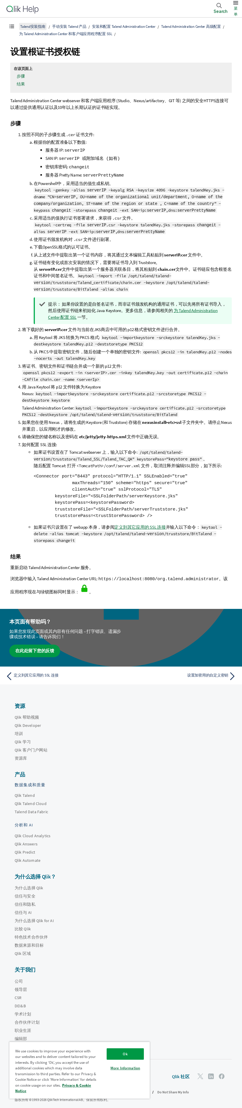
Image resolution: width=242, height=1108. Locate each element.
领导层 (21, 986)
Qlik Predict (25, 849)
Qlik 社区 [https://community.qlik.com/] (181, 1073)
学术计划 (23, 1010)
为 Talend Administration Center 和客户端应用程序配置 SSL (65, 33)
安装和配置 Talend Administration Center (124, 26)
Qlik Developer (28, 722)
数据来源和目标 (29, 942)
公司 (19, 978)
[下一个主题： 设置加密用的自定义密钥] (180, 673)
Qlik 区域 (23, 950)
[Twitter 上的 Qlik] (200, 1073)
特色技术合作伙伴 (31, 934)
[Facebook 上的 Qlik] (221, 1073)
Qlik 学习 (23, 738)
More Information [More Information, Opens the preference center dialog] (125, 1068)
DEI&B (20, 1002)
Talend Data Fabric (31, 808)
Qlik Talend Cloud (31, 800)
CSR (18, 994)
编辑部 (21, 1035)
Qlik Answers (26, 840)
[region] (79, 1070)
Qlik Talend (25, 792)
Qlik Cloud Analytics (32, 832)
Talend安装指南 (32, 26)
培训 (19, 730)
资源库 (21, 755)
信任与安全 (25, 893)
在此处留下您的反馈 (34, 647)
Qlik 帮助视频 (27, 714)
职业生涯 (23, 1027)
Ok (125, 1054)
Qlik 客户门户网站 (31, 747)
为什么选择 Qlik (29, 885)
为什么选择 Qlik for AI (34, 917)
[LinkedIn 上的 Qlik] (211, 1073)
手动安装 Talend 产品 (69, 26)
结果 (21, 84)
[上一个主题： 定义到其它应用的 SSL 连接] (61, 673)
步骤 (21, 76)
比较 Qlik (23, 926)
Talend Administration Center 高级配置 (191, 26)
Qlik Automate (27, 857)
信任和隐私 (25, 901)
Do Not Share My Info (173, 1089)
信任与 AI (23, 909)
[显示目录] (11, 26)
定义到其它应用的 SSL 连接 (140, 524)
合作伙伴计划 (27, 1019)
